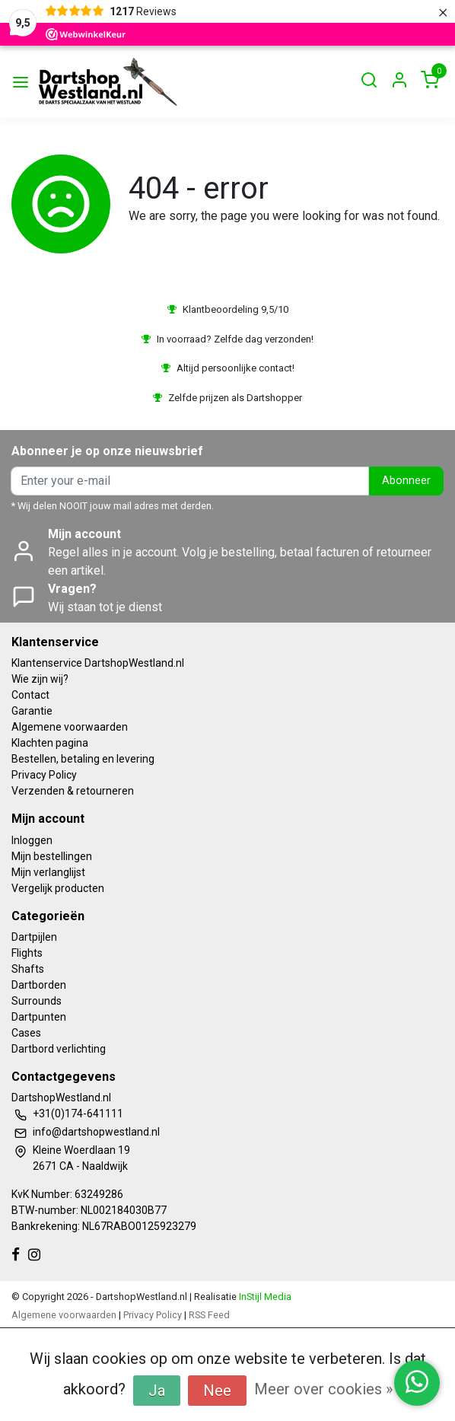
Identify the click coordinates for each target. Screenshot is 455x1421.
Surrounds (36, 1001)
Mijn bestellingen (51, 856)
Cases (26, 1033)
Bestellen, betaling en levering (82, 759)
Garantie (31, 711)
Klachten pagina (49, 743)
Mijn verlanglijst (48, 872)
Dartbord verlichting (58, 1049)
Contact (30, 695)
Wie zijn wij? (39, 679)
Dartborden (38, 985)
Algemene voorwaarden (69, 727)
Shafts (27, 969)
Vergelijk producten (57, 888)
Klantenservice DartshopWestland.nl (97, 663)
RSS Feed (209, 1315)
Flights (27, 953)
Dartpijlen (34, 937)
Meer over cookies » (323, 1389)
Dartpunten (38, 1017)
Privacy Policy (44, 775)
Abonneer (406, 480)
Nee (217, 1390)
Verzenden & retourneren (72, 791)
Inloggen (31, 840)
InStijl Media (264, 1296)
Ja (156, 1390)
